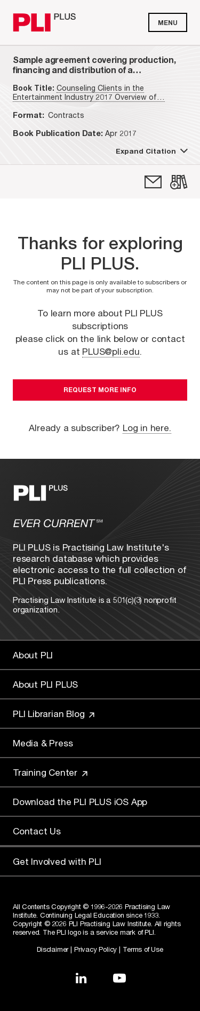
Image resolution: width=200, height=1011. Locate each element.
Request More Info (100, 390)
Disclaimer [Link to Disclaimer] (52, 949)
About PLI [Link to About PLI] (33, 654)
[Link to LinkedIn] (81, 977)
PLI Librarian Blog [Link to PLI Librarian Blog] (53, 713)
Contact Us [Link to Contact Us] (37, 831)
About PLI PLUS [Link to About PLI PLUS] (45, 684)
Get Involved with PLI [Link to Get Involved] (57, 861)
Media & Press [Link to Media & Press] (43, 743)
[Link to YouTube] (119, 977)
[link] (153, 181)
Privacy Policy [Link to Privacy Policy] (95, 949)
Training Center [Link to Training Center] (50, 772)
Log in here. (147, 427)
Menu (168, 23)
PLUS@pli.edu (111, 351)
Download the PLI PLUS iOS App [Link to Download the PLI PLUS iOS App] (80, 801)
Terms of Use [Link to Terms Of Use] (143, 949)
